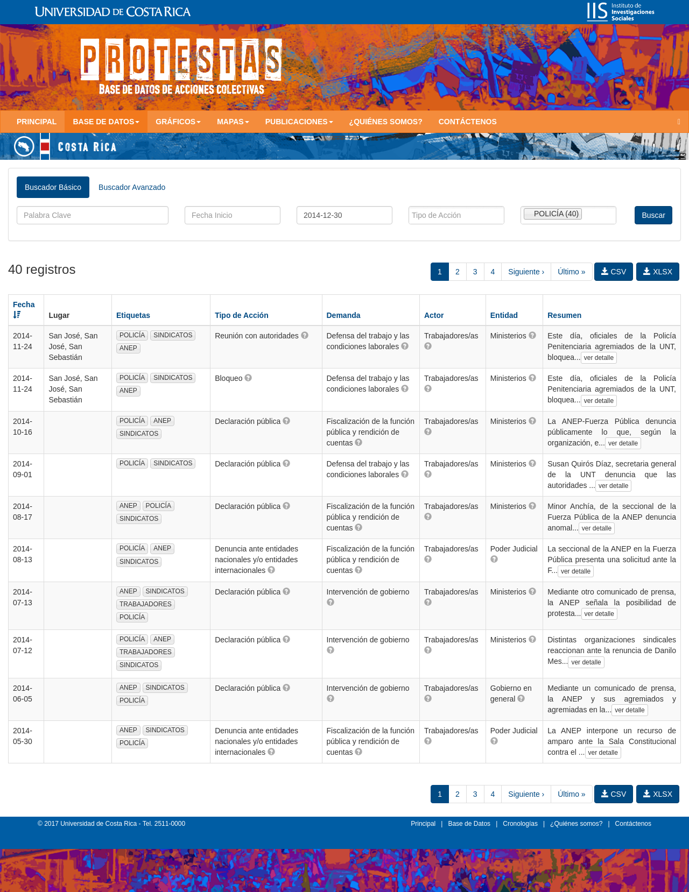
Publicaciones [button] (299, 121)
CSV (614, 271)
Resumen (564, 315)
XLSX (657, 271)
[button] (304, 335)
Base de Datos (469, 823)
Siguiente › (526, 271)
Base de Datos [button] (106, 121)
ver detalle (599, 358)
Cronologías (520, 823)
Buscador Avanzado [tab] (132, 187)
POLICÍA (132, 335)
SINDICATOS (172, 335)
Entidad (504, 315)
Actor (434, 315)
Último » (571, 271)
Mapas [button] (233, 121)
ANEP (128, 348)
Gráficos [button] (178, 121)
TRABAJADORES (145, 604)
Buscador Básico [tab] (53, 187)
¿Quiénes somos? (386, 121)
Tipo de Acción (242, 315)
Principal (37, 121)
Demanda (344, 315)
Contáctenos (468, 121)
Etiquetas (133, 315)
